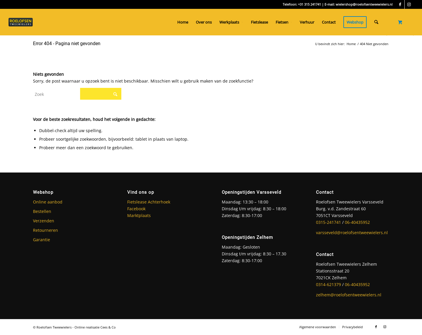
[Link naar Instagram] (409, 4)
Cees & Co (108, 327)
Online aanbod (47, 202)
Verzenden (43, 221)
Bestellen (42, 211)
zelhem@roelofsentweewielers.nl (348, 295)
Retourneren (45, 230)
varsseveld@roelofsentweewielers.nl (352, 232)
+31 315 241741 (309, 4)
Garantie (41, 239)
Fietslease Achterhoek (148, 202)
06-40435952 (357, 222)
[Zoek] (376, 22)
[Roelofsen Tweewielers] (23, 22)
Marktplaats (139, 215)
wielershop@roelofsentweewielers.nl (364, 4)
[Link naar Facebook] (400, 4)
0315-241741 (328, 222)
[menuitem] (182, 22)
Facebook (136, 208)
